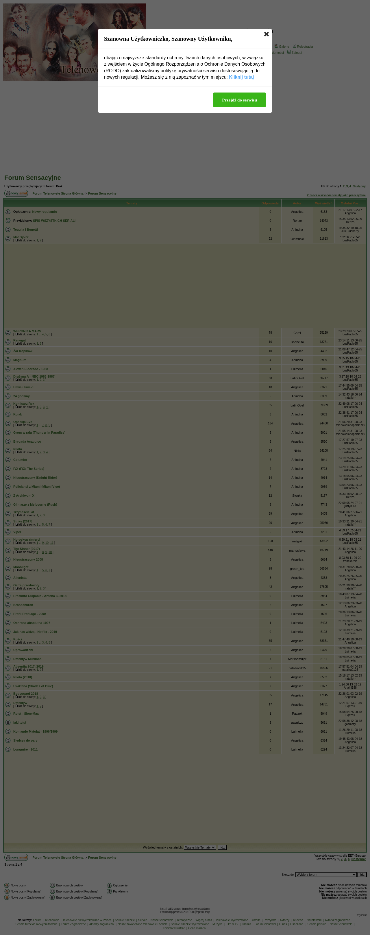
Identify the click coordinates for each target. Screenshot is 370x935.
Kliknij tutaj (241, 77)
